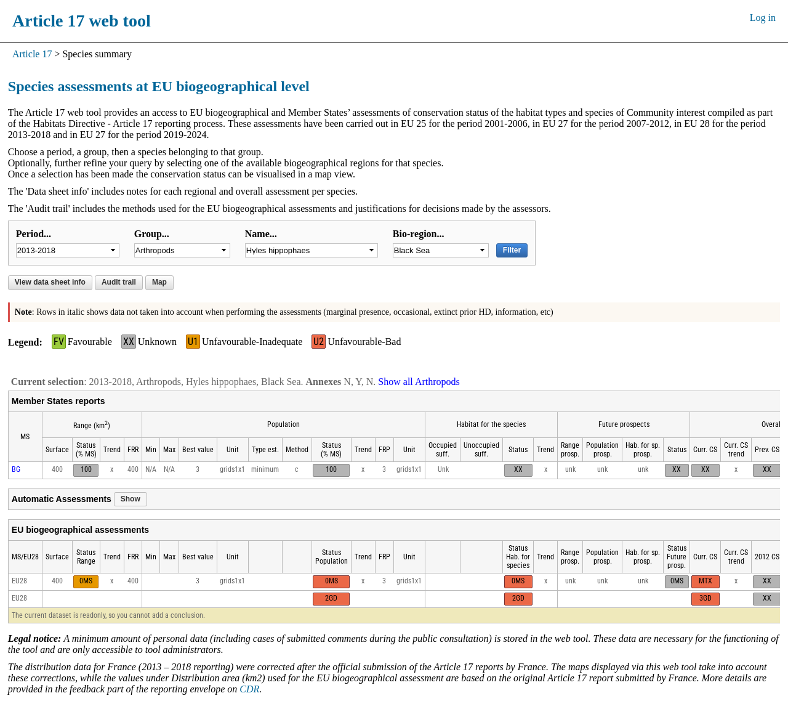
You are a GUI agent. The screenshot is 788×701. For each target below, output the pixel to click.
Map (159, 282)
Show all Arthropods (418, 381)
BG (16, 469)
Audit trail (119, 282)
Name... (261, 234)
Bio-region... (418, 234)
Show (130, 499)
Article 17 (32, 54)
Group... (151, 234)
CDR (249, 689)
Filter (512, 250)
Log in (763, 17)
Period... (33, 234)
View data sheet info (50, 282)
